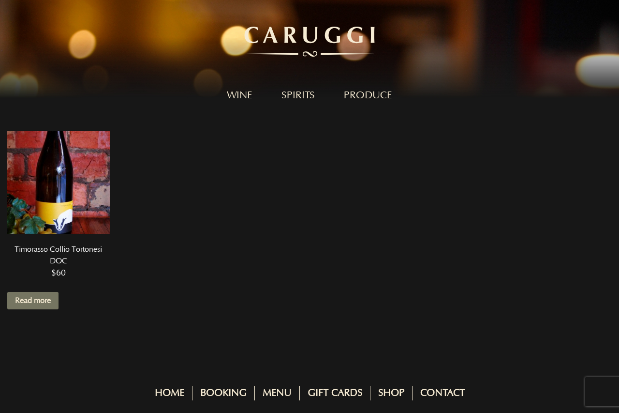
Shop (391, 393)
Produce (368, 95)
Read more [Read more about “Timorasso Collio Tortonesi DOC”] (33, 300)
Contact (442, 393)
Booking (223, 393)
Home (169, 393)
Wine (239, 95)
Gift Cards (335, 393)
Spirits (298, 95)
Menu (277, 393)
